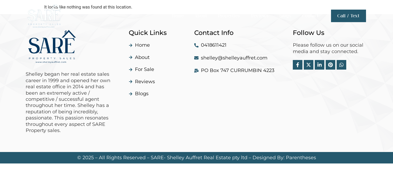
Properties (229, 16)
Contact (310, 16)
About (200, 16)
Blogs (285, 16)
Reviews (260, 16)
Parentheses (301, 158)
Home (178, 16)
